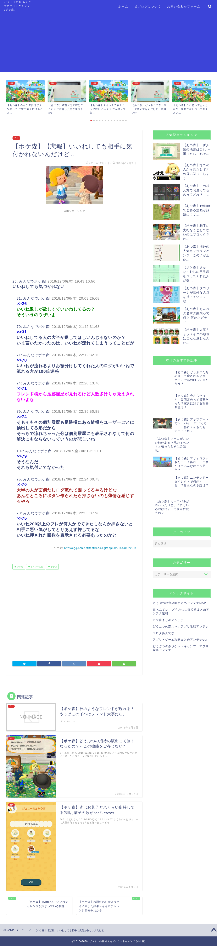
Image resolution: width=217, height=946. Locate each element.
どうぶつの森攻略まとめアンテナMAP (179, 587)
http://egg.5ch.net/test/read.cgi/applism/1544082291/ (100, 548)
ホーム (123, 6)
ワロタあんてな (163, 617)
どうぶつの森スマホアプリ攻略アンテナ (181, 610)
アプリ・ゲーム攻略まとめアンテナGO (180, 623)
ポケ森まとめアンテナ (168, 603)
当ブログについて (147, 6)
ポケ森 (53, 567)
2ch (16, 138)
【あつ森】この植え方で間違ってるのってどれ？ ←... (197, 190)
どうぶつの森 (36, 567)
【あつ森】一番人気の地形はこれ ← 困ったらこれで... (197, 149)
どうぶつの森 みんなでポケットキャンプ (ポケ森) (18, 6)
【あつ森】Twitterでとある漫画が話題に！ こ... (196, 210)
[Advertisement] (108, 43)
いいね (19, 567)
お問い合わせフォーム (183, 6)
